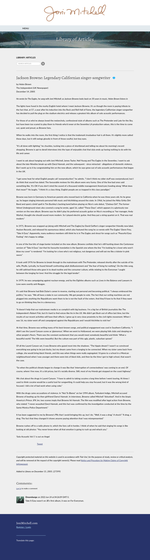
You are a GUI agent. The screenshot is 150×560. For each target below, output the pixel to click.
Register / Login (23, 527)
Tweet (40, 444)
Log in (18, 488)
